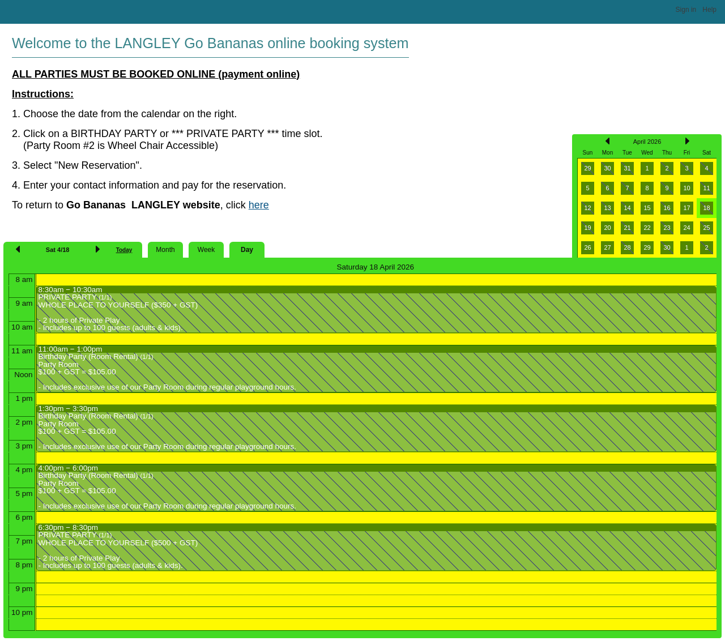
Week (206, 250)
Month (165, 250)
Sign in (686, 10)
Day (247, 250)
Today (124, 250)
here (259, 205)
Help (709, 10)
